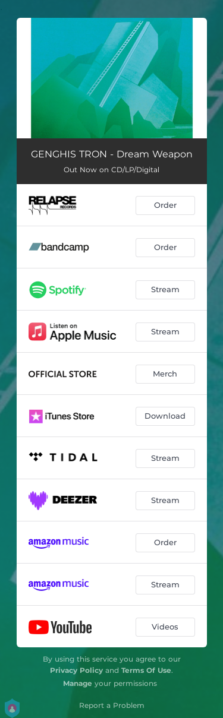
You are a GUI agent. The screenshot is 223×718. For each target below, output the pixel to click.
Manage (77, 683)
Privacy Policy (76, 670)
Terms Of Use (146, 670)
